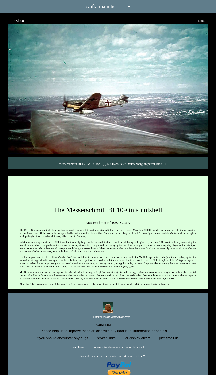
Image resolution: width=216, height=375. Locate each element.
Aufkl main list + (108, 6)
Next (205, 20)
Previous (14, 20)
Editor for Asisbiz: (108, 317)
